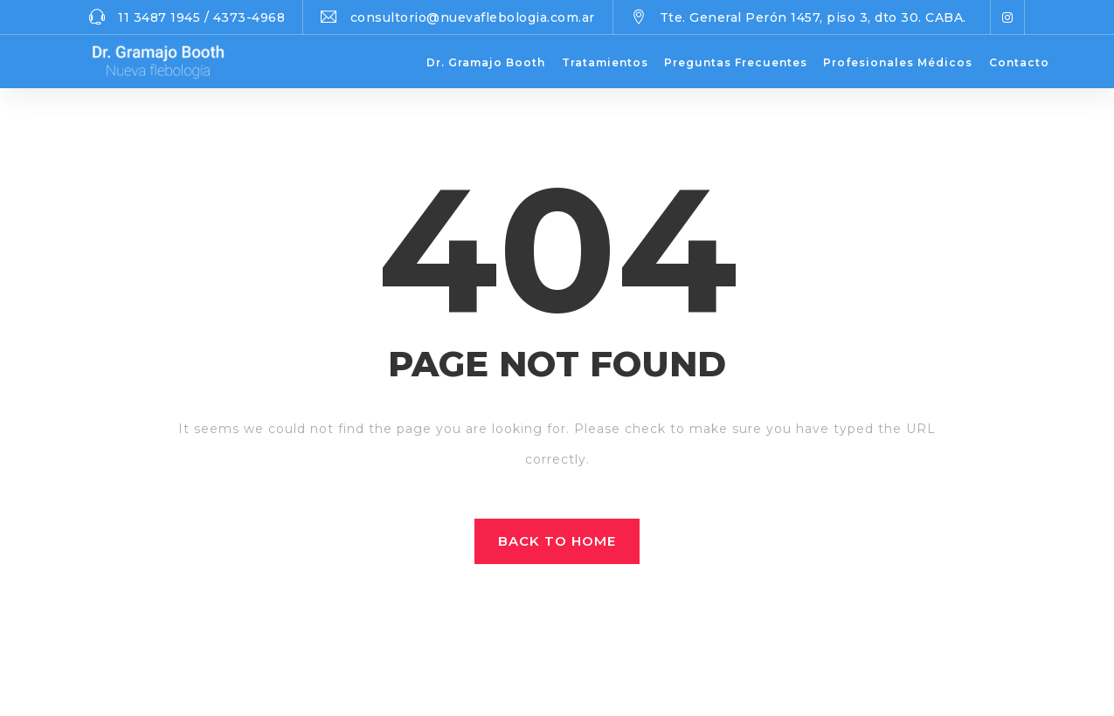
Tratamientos (605, 62)
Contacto (1019, 62)
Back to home (557, 541)
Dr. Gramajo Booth (485, 62)
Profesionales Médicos (897, 62)
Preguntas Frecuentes (735, 62)
